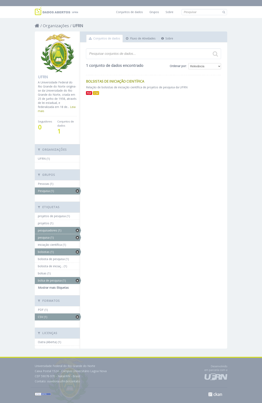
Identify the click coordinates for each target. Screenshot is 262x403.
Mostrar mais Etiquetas (53, 288)
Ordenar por (178, 66)
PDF (89, 93)
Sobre (169, 12)
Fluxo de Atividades (141, 38)
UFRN (77, 25)
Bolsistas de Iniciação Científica (115, 81)
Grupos (154, 12)
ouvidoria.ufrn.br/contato (63, 381)
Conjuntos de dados (129, 12)
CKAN (215, 394)
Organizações (56, 25)
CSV (96, 93)
